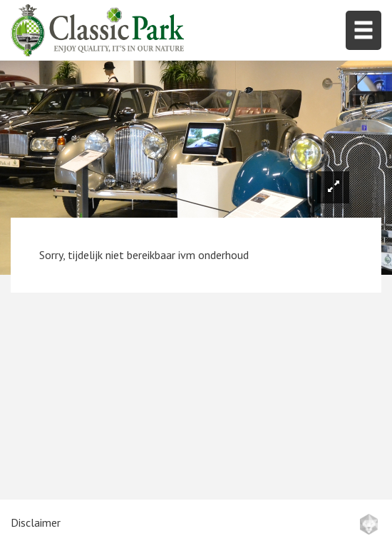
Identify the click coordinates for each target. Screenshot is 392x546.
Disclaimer (36, 522)
